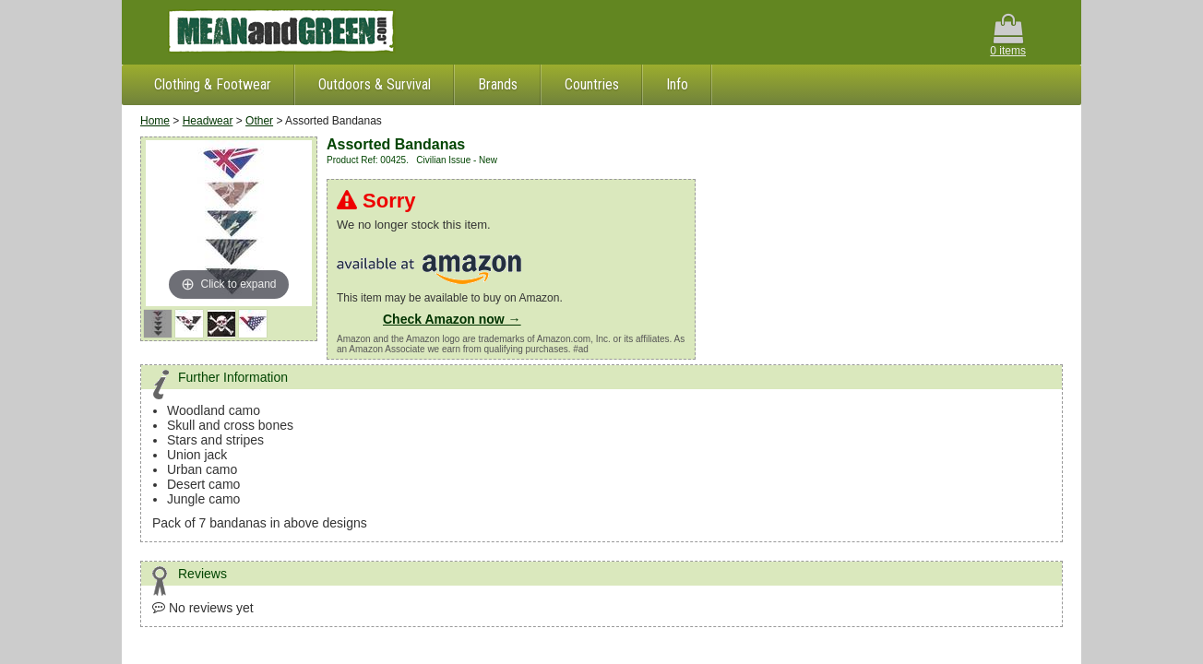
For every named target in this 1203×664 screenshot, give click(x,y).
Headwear (208, 120)
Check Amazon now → (452, 319)
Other (259, 120)
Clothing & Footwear (212, 84)
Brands (498, 84)
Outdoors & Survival (374, 84)
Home (155, 120)
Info (677, 84)
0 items (1008, 35)
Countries (592, 84)
